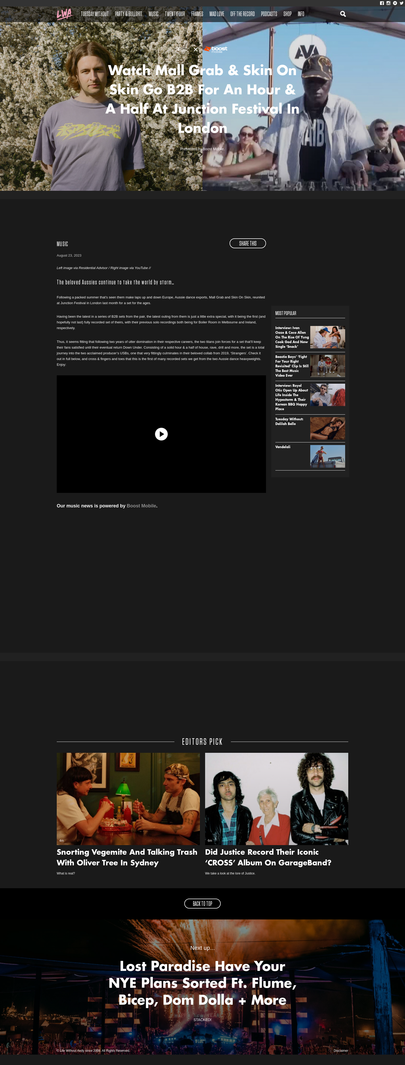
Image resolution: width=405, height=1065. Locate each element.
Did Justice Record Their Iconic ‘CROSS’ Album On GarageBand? (268, 869)
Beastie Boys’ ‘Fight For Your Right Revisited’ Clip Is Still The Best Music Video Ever (292, 377)
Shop (287, 14)
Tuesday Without (95, 14)
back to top (202, 914)
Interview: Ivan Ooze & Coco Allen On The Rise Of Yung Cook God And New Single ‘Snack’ (292, 348)
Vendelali (282, 457)
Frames (197, 14)
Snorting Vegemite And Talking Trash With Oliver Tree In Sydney (127, 869)
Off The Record (242, 14)
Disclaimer (341, 1061)
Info (301, 14)
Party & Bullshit (128, 14)
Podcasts (269, 14)
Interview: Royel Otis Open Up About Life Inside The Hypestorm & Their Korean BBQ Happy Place (291, 408)
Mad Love (217, 14)
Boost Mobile (141, 516)
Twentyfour (175, 14)
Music (154, 14)
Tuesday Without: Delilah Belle (289, 432)
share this (248, 254)
